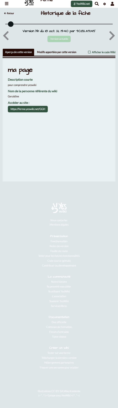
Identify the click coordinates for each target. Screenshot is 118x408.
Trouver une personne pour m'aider (59, 367)
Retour (9, 13)
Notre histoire (59, 281)
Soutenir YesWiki (59, 301)
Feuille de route (59, 251)
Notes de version (59, 246)
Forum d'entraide (59, 331)
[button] (112, 4)
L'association (59, 296)
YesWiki (66, 395)
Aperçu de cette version (18, 52)
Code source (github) (59, 260)
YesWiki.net (81, 3)
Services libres (59, 306)
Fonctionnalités (59, 241)
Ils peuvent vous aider (59, 286)
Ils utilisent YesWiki (59, 291)
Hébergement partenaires (59, 362)
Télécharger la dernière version (59, 357)
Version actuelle (59, 38)
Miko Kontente (72, 391)
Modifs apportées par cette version (56, 52)
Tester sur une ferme (59, 352)
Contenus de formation (59, 327)
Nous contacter (59, 220)
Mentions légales (59, 224)
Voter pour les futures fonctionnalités (59, 255)
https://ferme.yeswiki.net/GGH (27, 109)
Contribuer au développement (59, 265)
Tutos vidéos (59, 336)
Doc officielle (59, 322)
